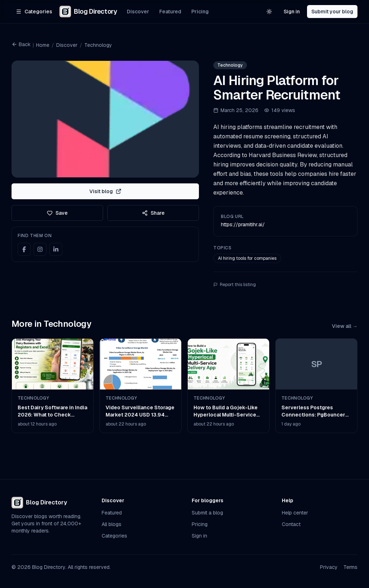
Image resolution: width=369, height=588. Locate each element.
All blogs (111, 524)
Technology (98, 45)
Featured (170, 11)
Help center (295, 512)
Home (42, 45)
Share (153, 213)
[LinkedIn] (55, 249)
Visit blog (105, 191)
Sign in (292, 11)
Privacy (329, 567)
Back (21, 44)
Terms (350, 567)
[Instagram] (40, 249)
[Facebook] (24, 249)
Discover (138, 11)
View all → (344, 326)
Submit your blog (332, 11)
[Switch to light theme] (269, 11)
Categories (114, 536)
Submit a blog (207, 512)
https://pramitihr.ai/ (243, 224)
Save (57, 213)
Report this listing (234, 285)
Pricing (200, 11)
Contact (291, 524)
